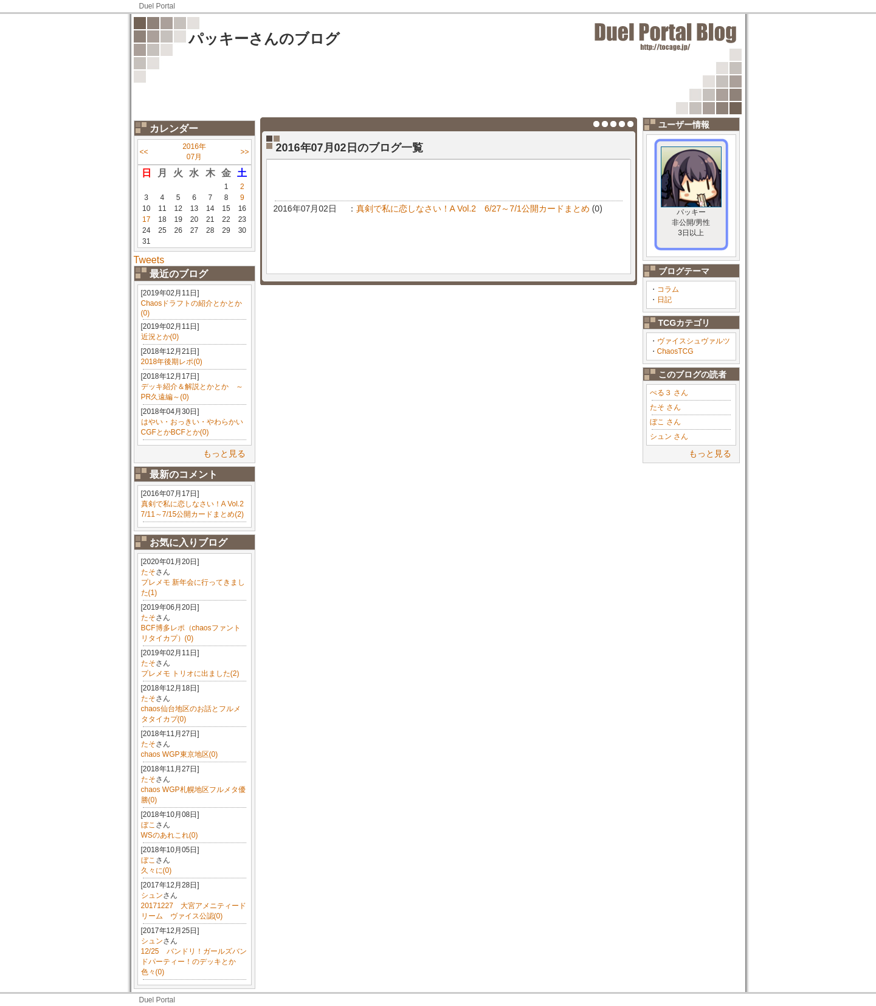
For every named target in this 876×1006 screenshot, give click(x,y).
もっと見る (224, 453)
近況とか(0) (160, 336)
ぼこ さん (665, 422)
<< (144, 152)
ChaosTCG (675, 351)
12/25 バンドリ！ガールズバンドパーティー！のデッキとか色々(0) (194, 961)
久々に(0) (156, 870)
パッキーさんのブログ (264, 38)
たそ (148, 572)
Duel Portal (157, 6)
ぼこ (148, 825)
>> (244, 152)
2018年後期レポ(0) (171, 361)
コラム (668, 289)
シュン (152, 895)
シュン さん (669, 436)
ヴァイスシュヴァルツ (693, 341)
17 (146, 219)
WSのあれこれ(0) (169, 835)
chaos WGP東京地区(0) (179, 754)
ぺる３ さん (669, 392)
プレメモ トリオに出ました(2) (190, 673)
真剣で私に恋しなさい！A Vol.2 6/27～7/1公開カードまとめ (473, 208)
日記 (664, 299)
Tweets (149, 260)
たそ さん (665, 407)
